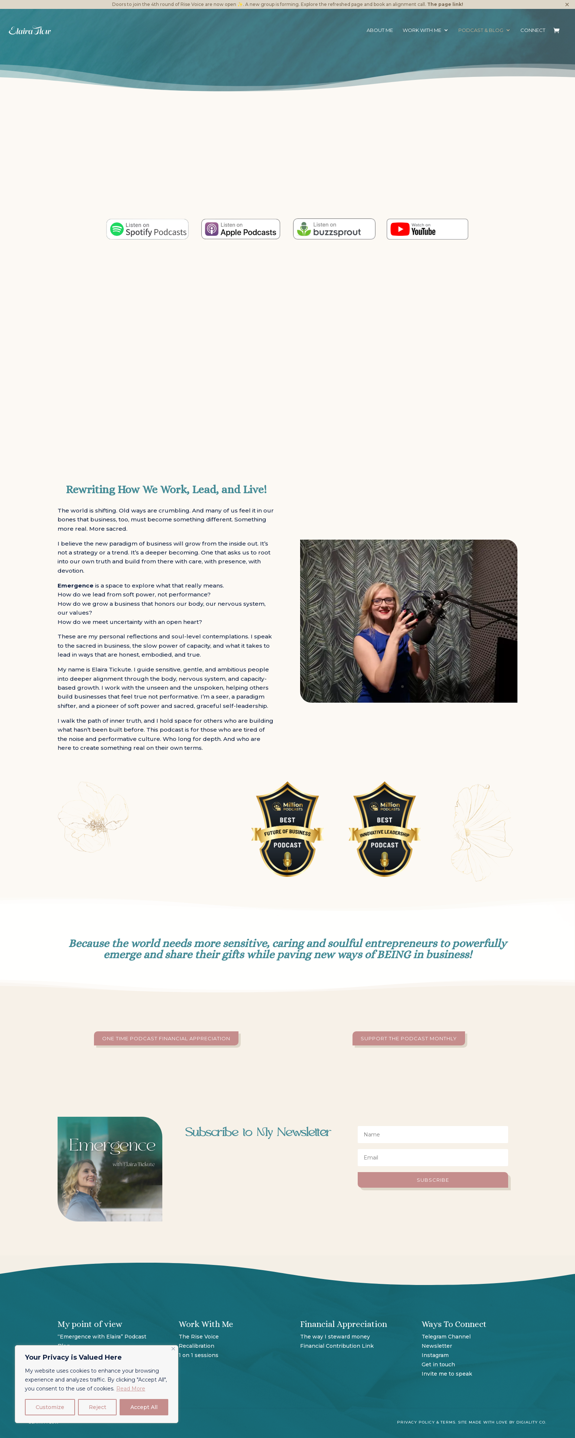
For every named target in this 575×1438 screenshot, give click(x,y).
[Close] (173, 1348)
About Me (380, 30)
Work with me (422, 30)
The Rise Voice (199, 1336)
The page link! (445, 4)
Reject (97, 1407)
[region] (96, 1384)
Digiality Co (530, 1422)
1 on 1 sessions (198, 1355)
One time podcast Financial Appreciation (166, 1038)
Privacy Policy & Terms (426, 1422)
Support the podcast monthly (409, 1038)
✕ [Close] (567, 4)
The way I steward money (335, 1336)
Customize (50, 1407)
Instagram (435, 1355)
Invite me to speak (447, 1373)
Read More (130, 1388)
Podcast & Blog (480, 30)
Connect (532, 30)
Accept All (143, 1407)
